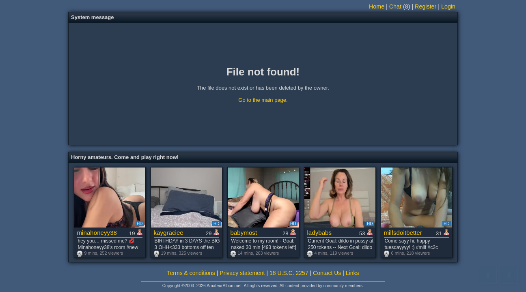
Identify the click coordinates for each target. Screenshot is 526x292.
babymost (244, 232)
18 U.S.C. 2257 (288, 273)
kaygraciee (168, 232)
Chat (395, 6)
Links (352, 273)
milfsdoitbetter (403, 232)
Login (448, 6)
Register (425, 6)
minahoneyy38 (97, 232)
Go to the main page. (262, 100)
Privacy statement (242, 273)
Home (376, 6)
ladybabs (319, 232)
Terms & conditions (191, 273)
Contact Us (327, 273)
